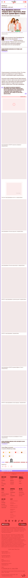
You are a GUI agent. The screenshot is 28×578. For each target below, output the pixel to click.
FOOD (2, 488)
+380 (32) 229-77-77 (5, 553)
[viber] (11, 466)
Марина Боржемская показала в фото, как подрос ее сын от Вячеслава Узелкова (13, 442)
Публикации (23, 462)
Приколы (11, 478)
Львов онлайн (3, 507)
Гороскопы (12, 482)
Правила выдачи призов (13, 512)
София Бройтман (4, 7)
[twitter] (8, 466)
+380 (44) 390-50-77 (5, 557)
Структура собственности (12, 503)
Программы (3, 502)
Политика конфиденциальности (14, 505)
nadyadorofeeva (5, 33)
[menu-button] (2, 1)
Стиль (20, 481)
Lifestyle (12, 488)
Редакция (11, 517)
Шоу (2, 482)
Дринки (2, 492)
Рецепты (2, 490)
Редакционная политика (12, 509)
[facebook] (5, 466)
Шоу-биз (3, 462)
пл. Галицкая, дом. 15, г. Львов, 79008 (9, 568)
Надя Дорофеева (17, 462)
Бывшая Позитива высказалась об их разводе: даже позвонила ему (12, 49)
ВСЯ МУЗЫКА (21, 490)
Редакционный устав (13, 507)
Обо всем (11, 490)
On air (20, 488)
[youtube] (22, 521)
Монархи (2, 478)
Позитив (7, 462)
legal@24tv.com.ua (5, 561)
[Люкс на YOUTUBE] (4, 2)
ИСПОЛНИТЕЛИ (21, 492)
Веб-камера (3, 504)
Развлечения (13, 477)
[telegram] (3, 466)
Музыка (2, 485)
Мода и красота (21, 477)
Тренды (20, 483)
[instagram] (9, 521)
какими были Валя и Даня (20, 447)
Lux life (3, 499)
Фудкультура (3, 495)
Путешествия (12, 495)
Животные (12, 480)
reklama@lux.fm (4, 564)
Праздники (12, 483)
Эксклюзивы (3, 483)
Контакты (11, 514)
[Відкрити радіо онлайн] (25, 2)
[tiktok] (19, 521)
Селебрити (3, 480)
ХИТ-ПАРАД (20, 495)
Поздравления (12, 492)
